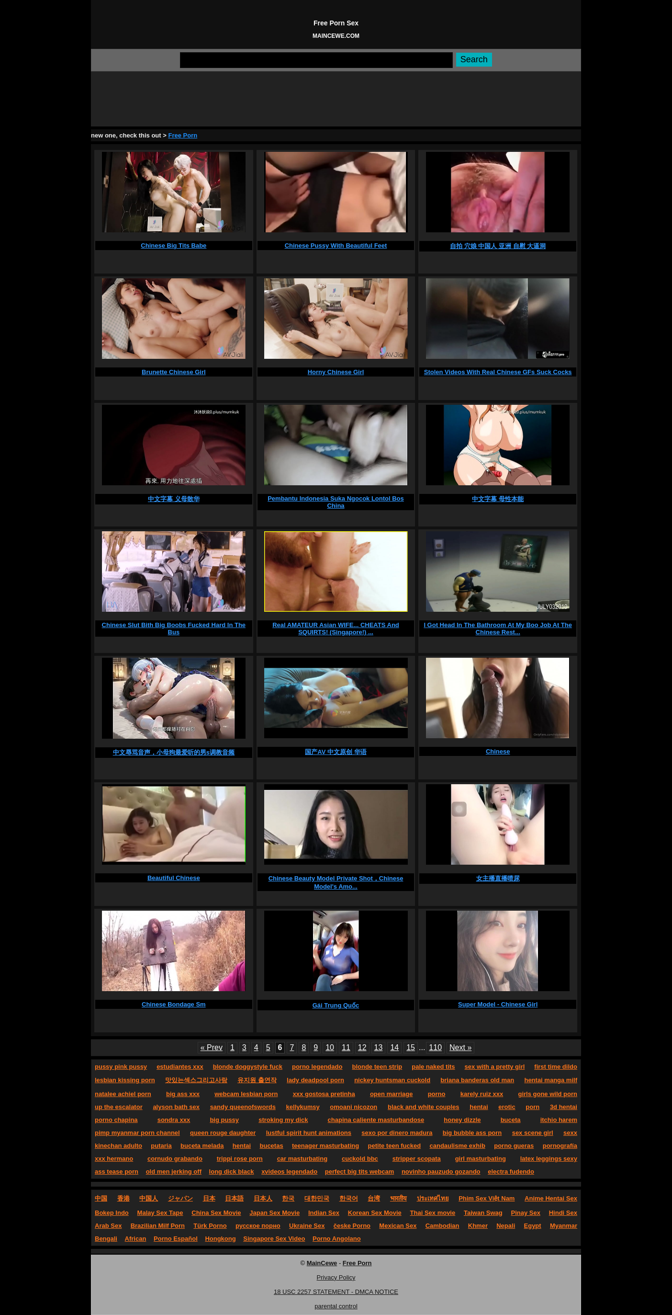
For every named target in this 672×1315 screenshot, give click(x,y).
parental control (336, 1306)
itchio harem (558, 1119)
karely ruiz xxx (482, 1094)
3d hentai (563, 1106)
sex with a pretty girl (495, 1066)
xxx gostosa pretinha (324, 1094)
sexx (570, 1132)
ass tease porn (116, 1171)
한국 (288, 1198)
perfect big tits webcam (359, 1171)
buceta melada (202, 1145)
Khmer (478, 1225)
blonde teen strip (377, 1066)
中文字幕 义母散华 (174, 499)
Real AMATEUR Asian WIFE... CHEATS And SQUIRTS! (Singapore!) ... (335, 628)
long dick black (231, 1171)
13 (378, 1047)
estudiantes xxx (180, 1066)
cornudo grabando (174, 1158)
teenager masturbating (325, 1145)
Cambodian (442, 1225)
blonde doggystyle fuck (247, 1066)
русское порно (257, 1225)
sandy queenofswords (243, 1106)
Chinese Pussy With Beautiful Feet (336, 245)
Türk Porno (209, 1225)
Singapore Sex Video (274, 1238)
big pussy (224, 1119)
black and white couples (423, 1106)
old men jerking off (174, 1171)
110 (435, 1047)
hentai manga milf (550, 1080)
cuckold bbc (360, 1158)
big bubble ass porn (472, 1132)
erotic (506, 1106)
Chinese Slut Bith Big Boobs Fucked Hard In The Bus (174, 628)
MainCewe (322, 1263)
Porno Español (176, 1238)
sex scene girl (532, 1132)
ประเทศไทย (433, 1198)
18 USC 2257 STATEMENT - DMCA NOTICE (336, 1291)
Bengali (106, 1238)
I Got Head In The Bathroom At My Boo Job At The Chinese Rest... (498, 628)
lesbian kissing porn (125, 1080)
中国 (101, 1198)
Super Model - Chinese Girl (498, 1004)
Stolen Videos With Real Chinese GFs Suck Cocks (498, 372)
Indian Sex (323, 1212)
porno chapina (116, 1119)
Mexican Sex (397, 1225)
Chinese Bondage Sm (174, 1004)
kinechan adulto (118, 1145)
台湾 (374, 1198)
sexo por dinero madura (396, 1132)
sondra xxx (173, 1119)
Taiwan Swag (483, 1212)
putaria (161, 1145)
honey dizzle (462, 1119)
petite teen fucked (394, 1145)
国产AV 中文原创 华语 (335, 751)
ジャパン (180, 1198)
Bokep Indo (112, 1212)
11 (346, 1047)
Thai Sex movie (433, 1212)
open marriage (391, 1094)
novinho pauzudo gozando (441, 1171)
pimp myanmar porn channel (137, 1132)
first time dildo (555, 1066)
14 (394, 1047)
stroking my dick (283, 1119)
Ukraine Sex (307, 1225)
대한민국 (316, 1198)
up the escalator (119, 1106)
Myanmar (563, 1225)
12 (362, 1047)
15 (410, 1047)
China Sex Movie (216, 1212)
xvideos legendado (289, 1171)
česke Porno (352, 1225)
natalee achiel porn (123, 1094)
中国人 (148, 1198)
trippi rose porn (240, 1158)
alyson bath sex (176, 1106)
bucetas (271, 1145)
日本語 (234, 1198)
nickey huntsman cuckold (392, 1080)
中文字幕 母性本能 (498, 499)
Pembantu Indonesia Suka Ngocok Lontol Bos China (336, 502)
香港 (123, 1198)
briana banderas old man (477, 1080)
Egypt (532, 1225)
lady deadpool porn (315, 1080)
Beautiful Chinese (173, 877)
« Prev (212, 1047)
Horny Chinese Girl (336, 372)
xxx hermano (114, 1158)
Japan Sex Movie (274, 1212)
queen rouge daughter (223, 1132)
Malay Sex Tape (160, 1212)
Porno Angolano (337, 1238)
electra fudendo (511, 1171)
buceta (511, 1119)
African (135, 1238)
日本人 (263, 1198)
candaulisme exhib (457, 1145)
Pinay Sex (525, 1212)
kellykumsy (303, 1106)
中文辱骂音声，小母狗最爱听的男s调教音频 (174, 752)
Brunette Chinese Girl (174, 372)
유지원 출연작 (257, 1080)
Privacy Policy (336, 1277)
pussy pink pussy (121, 1066)
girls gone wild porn (547, 1094)
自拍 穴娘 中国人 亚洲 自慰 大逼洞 (498, 246)
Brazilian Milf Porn (158, 1225)
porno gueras (514, 1145)
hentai (479, 1106)
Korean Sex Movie (375, 1212)
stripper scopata (416, 1158)
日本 (209, 1198)
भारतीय (398, 1198)
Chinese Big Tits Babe (173, 245)
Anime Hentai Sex (551, 1198)
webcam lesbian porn (246, 1094)
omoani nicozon (353, 1106)
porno (437, 1094)
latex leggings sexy (548, 1158)
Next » (460, 1047)
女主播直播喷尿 (498, 878)
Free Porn (182, 135)
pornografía (560, 1145)
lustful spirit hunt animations (308, 1132)
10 (329, 1047)
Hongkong (220, 1238)
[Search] (316, 60)
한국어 (348, 1198)
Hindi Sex (563, 1212)
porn (532, 1106)
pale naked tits (433, 1066)
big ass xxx (183, 1094)
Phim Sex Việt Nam (487, 1198)
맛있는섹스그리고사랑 (196, 1080)
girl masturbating (480, 1158)
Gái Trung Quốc (336, 1005)
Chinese (498, 751)
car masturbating (302, 1158)
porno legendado (317, 1066)
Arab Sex (108, 1225)
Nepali (505, 1225)
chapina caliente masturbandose (376, 1119)
